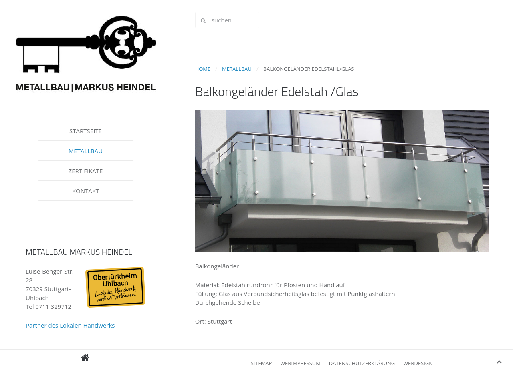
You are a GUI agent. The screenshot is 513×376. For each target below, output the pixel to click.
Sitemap (261, 363)
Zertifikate (86, 171)
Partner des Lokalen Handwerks (70, 325)
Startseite (85, 131)
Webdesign (418, 363)
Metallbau (86, 151)
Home (203, 68)
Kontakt (85, 191)
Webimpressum (300, 363)
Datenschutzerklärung (362, 363)
